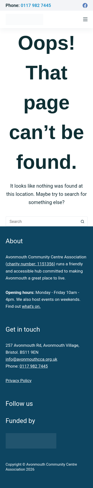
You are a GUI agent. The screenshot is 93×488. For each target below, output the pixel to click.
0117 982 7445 (36, 5)
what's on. (31, 306)
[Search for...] (42, 221)
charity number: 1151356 (30, 263)
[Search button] (83, 221)
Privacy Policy (19, 380)
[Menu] (85, 19)
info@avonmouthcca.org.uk (31, 359)
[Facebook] (85, 5)
